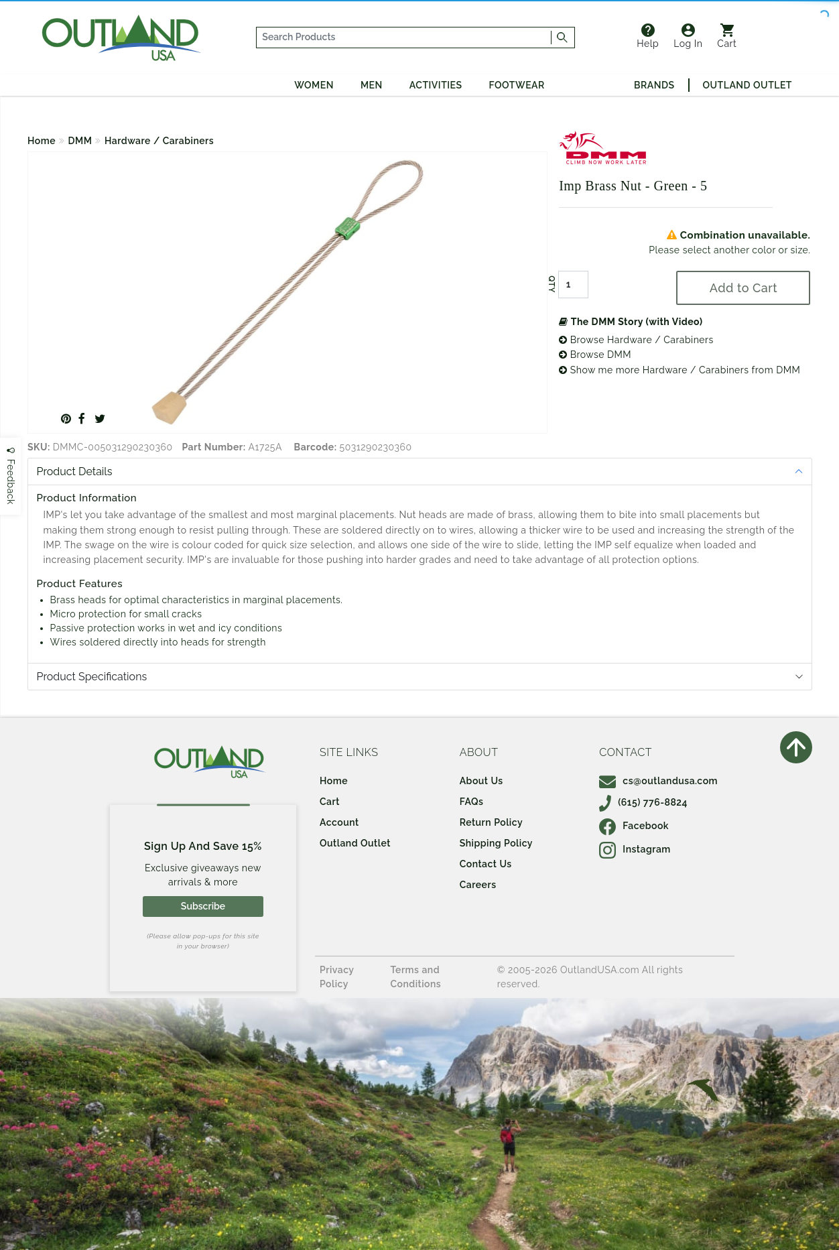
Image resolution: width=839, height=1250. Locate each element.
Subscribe (203, 906)
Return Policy (491, 822)
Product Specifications (92, 676)
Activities (435, 85)
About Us (481, 780)
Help (648, 36)
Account (339, 822)
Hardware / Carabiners (159, 140)
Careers (478, 884)
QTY (551, 284)
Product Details (75, 471)
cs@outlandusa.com (658, 780)
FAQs (472, 801)
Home (41, 140)
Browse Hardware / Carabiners (636, 339)
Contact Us (486, 864)
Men (372, 85)
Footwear (517, 85)
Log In (687, 36)
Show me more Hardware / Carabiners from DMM (679, 370)
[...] (404, 37)
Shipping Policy (496, 843)
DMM (80, 140)
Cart (726, 36)
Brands (654, 85)
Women (314, 85)
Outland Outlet (747, 85)
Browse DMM (595, 354)
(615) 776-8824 (643, 802)
